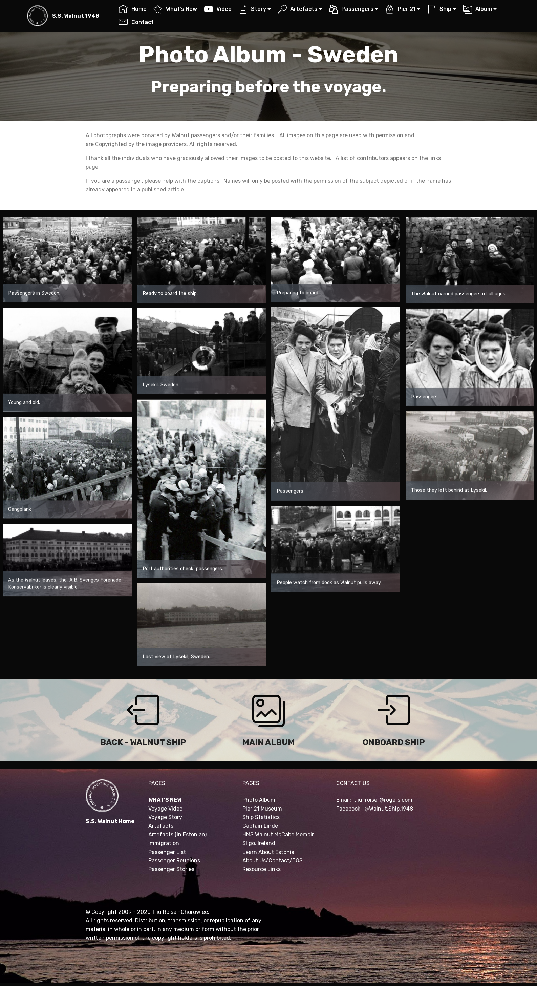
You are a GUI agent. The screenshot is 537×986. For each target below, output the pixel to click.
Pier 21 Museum (262, 808)
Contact (136, 22)
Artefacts (297, 9)
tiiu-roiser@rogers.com (383, 800)
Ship (439, 9)
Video (218, 9)
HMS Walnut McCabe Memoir (278, 834)
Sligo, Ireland (258, 843)
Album (477, 9)
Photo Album (258, 800)
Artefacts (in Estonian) (177, 834)
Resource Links (261, 869)
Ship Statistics (261, 817)
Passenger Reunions (174, 860)
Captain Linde (260, 826)
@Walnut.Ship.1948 (388, 808)
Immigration (163, 843)
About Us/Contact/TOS (272, 860)
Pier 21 (400, 9)
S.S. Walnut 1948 (75, 16)
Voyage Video (165, 808)
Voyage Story (165, 817)
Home (132, 9)
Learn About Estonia (268, 852)
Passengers (351, 9)
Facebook (348, 808)
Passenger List (167, 852)
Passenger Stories (171, 869)
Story (252, 9)
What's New (175, 9)
